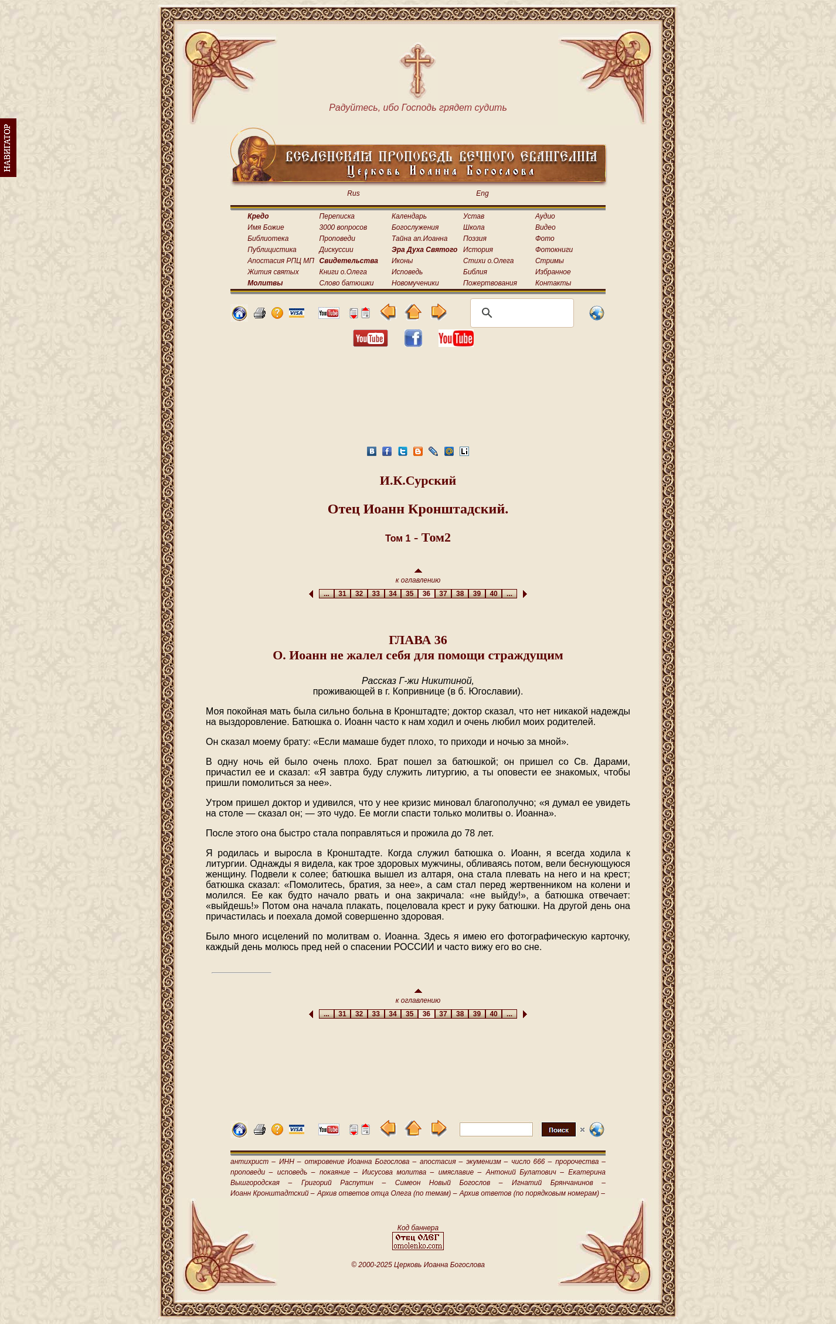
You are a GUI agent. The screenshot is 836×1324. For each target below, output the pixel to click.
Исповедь (407, 272)
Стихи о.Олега (488, 261)
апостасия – (441, 1162)
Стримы (549, 261)
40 (494, 594)
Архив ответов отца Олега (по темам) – (387, 1193)
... (326, 594)
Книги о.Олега (343, 272)
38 (460, 594)
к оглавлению (418, 576)
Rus (353, 193)
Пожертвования (490, 283)
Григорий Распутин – (343, 1183)
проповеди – (251, 1172)
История (478, 250)
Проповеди (337, 238)
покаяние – (339, 1172)
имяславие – (460, 1172)
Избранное (553, 272)
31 (343, 594)
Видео (545, 227)
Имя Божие (265, 227)
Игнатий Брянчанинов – (559, 1183)
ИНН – (290, 1162)
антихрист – (253, 1162)
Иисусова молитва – (398, 1172)
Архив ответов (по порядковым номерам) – (532, 1193)
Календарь (409, 216)
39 (477, 594)
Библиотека (267, 238)
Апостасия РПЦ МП (280, 261)
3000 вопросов (344, 227)
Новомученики (415, 283)
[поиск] (520, 313)
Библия (475, 272)
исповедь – (296, 1172)
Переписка (337, 216)
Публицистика (271, 250)
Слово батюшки (347, 283)
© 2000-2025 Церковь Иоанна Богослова (418, 1265)
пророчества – (580, 1162)
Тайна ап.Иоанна (419, 238)
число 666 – (531, 1162)
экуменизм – (487, 1162)
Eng (482, 193)
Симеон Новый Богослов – (449, 1183)
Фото (545, 238)
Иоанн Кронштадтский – (272, 1193)
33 (376, 594)
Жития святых (272, 272)
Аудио (545, 216)
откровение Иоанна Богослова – (360, 1162)
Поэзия (475, 238)
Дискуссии (337, 250)
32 (359, 594)
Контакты (553, 283)
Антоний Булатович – (525, 1172)
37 (443, 594)
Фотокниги (554, 250)
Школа (474, 227)
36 (426, 594)
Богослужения (415, 227)
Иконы (402, 261)
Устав (473, 216)
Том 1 (398, 538)
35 (409, 594)
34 (393, 594)
